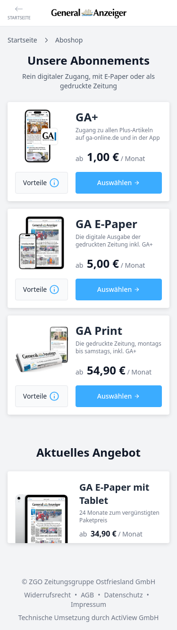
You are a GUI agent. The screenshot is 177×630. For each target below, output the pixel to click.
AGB (87, 594)
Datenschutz (123, 594)
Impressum (88, 604)
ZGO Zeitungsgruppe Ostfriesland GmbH (92, 581)
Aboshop (69, 39)
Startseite (22, 39)
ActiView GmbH (135, 617)
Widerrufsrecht (47, 594)
